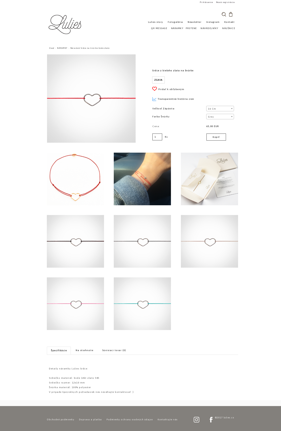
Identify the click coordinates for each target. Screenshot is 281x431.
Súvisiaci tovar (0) (114, 350)
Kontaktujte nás (168, 419)
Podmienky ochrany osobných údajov (130, 419)
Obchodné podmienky (60, 419)
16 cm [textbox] (212, 108)
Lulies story (155, 22)
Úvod (51, 48)
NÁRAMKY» (178, 28)
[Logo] (65, 24)
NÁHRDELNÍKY (210, 28)
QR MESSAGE (159, 28)
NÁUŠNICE (228, 28)
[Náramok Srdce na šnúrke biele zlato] (91, 56)
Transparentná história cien (173, 99)
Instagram (213, 22)
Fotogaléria (175, 22)
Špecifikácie (59, 350)
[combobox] (220, 108)
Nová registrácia (225, 2)
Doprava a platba (90, 419)
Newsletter (194, 22)
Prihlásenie (206, 2)
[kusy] (157, 137)
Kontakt (229, 22)
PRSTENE (191, 28)
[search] (223, 14)
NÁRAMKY (62, 48)
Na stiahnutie (84, 350)
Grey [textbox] (211, 116)
